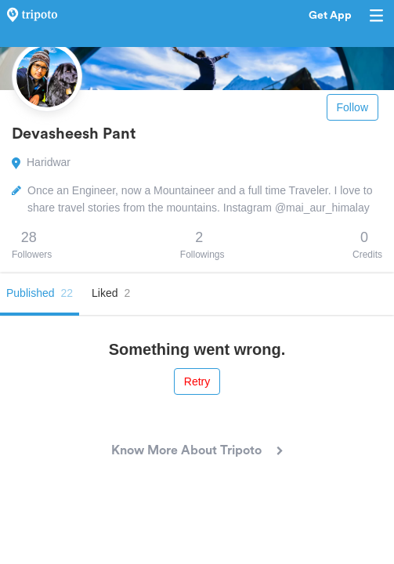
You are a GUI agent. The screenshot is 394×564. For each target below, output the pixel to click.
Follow (352, 107)
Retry (197, 381)
